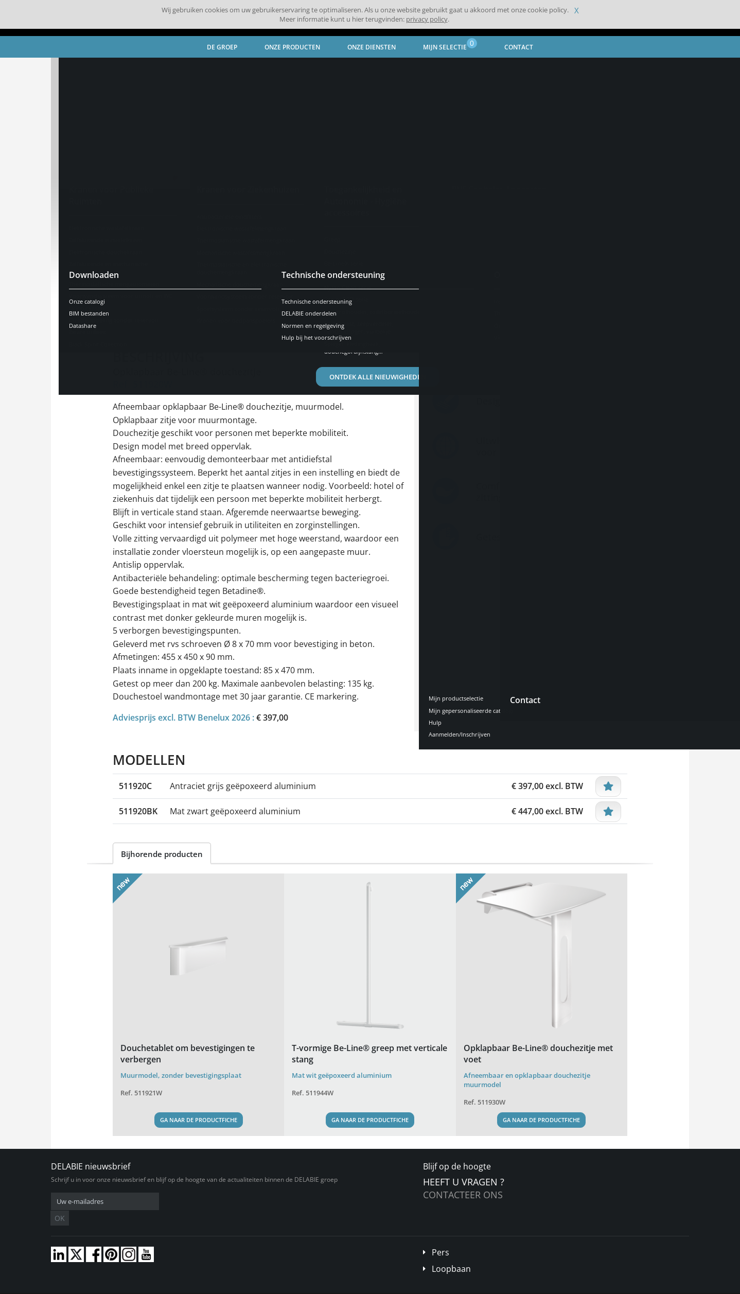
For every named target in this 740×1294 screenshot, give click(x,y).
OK (214, 1201)
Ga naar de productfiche (198, 1120)
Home (73, 69)
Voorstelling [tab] (143, 320)
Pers (440, 1237)
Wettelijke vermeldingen (222, 1286)
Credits (273, 1286)
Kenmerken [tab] (205, 320)
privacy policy (427, 19)
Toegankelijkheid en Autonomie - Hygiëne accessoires (234, 69)
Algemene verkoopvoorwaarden (139, 1286)
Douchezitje (345, 69)
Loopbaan (451, 1253)
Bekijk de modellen (161, 287)
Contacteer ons (463, 1194)
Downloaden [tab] (267, 320)
